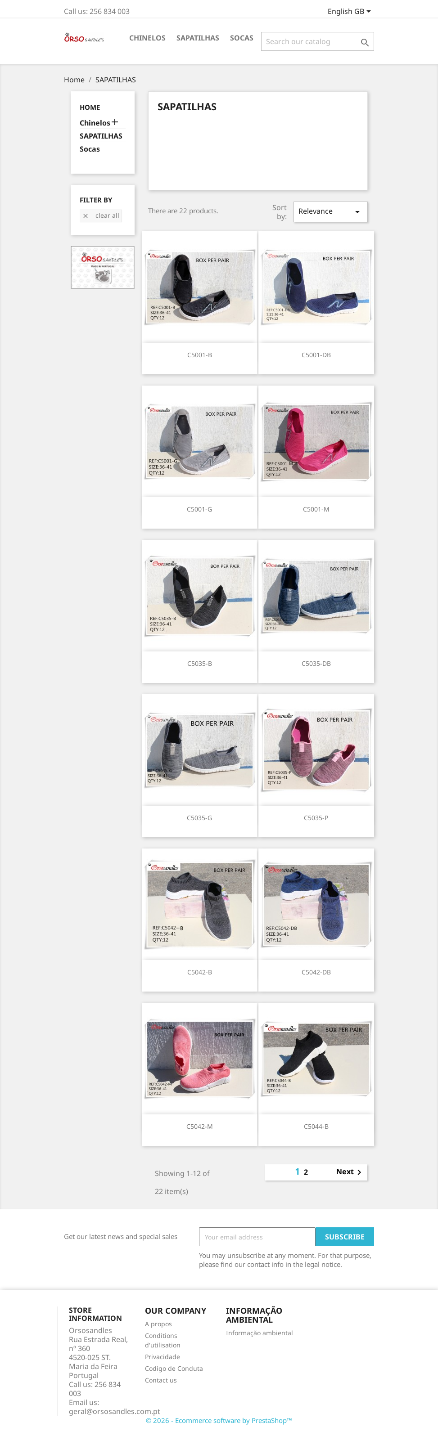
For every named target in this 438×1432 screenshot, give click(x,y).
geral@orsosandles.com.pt (114, 1411)
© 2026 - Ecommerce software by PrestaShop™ (219, 1420)
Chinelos (147, 38)
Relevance (330, 211)
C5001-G (199, 509)
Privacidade (162, 1356)
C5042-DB (316, 972)
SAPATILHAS (197, 38)
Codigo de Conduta (174, 1368)
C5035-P (316, 817)
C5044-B (316, 1126)
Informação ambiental (259, 1333)
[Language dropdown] (351, 12)
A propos (158, 1324)
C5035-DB (316, 663)
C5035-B (199, 663)
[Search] (317, 41)
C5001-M (316, 509)
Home (90, 107)
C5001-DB (316, 354)
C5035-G (199, 817)
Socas (241, 38)
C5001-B (199, 354)
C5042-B (199, 972)
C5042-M (199, 1126)
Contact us (161, 1380)
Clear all (100, 215)
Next (350, 1172)
